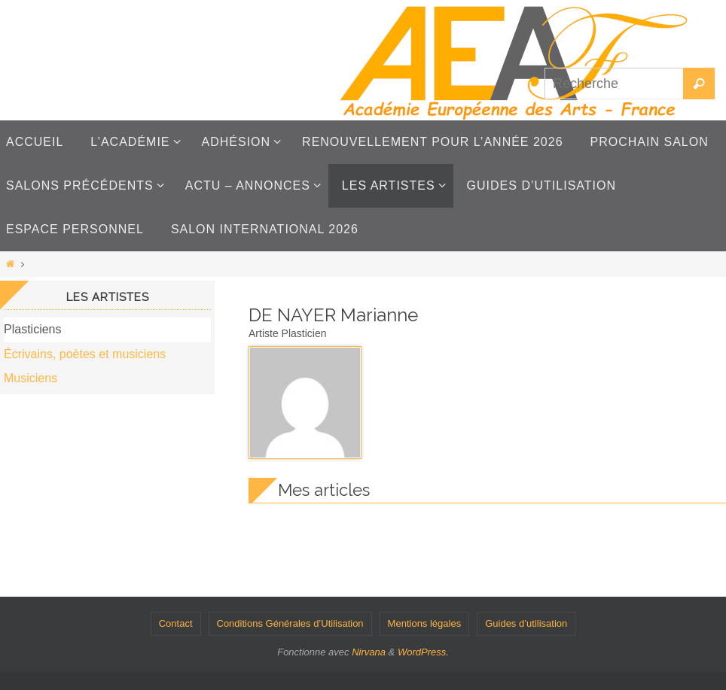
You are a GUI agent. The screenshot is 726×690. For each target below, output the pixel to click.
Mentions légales (425, 623)
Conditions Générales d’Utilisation (290, 623)
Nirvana (369, 652)
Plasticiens (32, 329)
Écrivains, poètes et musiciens (85, 354)
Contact (176, 623)
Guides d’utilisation (526, 623)
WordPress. (423, 652)
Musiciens (30, 378)
